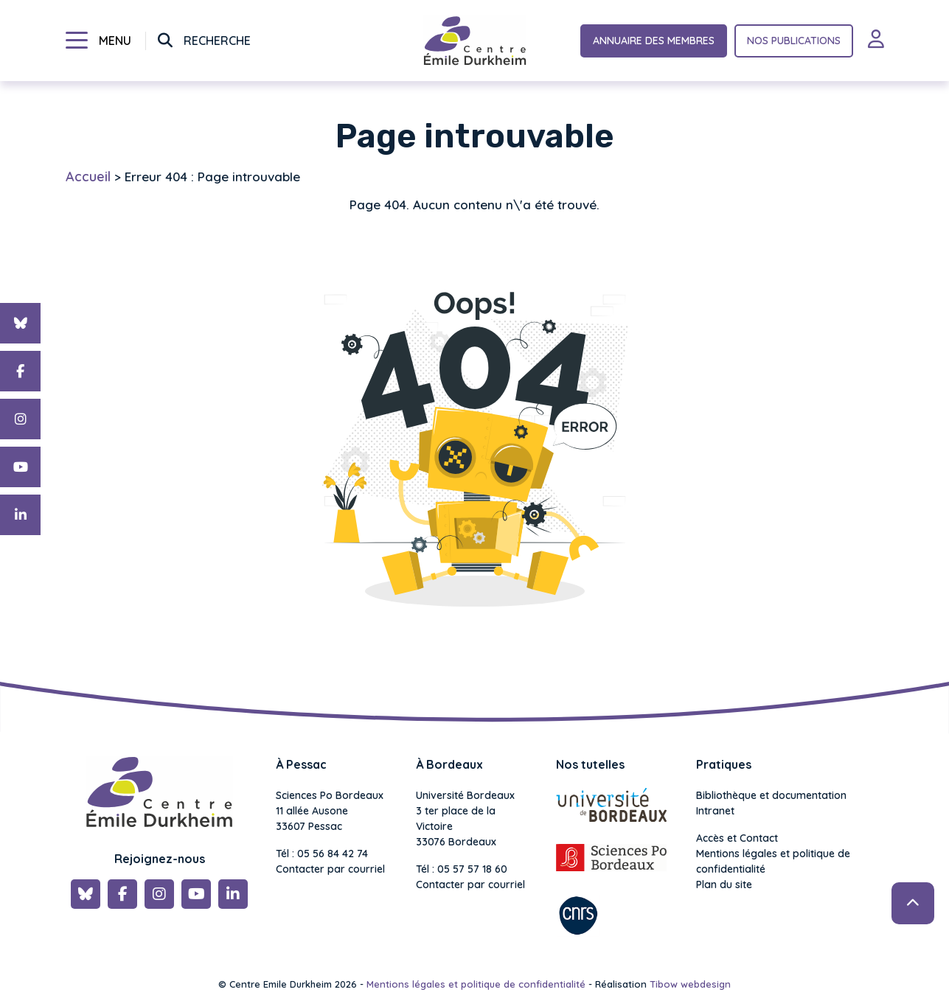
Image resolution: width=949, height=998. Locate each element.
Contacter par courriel (330, 869)
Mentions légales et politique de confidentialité (773, 861)
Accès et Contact (737, 838)
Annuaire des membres (654, 40)
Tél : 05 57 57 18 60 (461, 869)
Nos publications (794, 40)
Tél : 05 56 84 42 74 (322, 853)
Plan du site (724, 884)
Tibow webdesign (690, 984)
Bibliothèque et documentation (771, 795)
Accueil (88, 176)
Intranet (715, 810)
